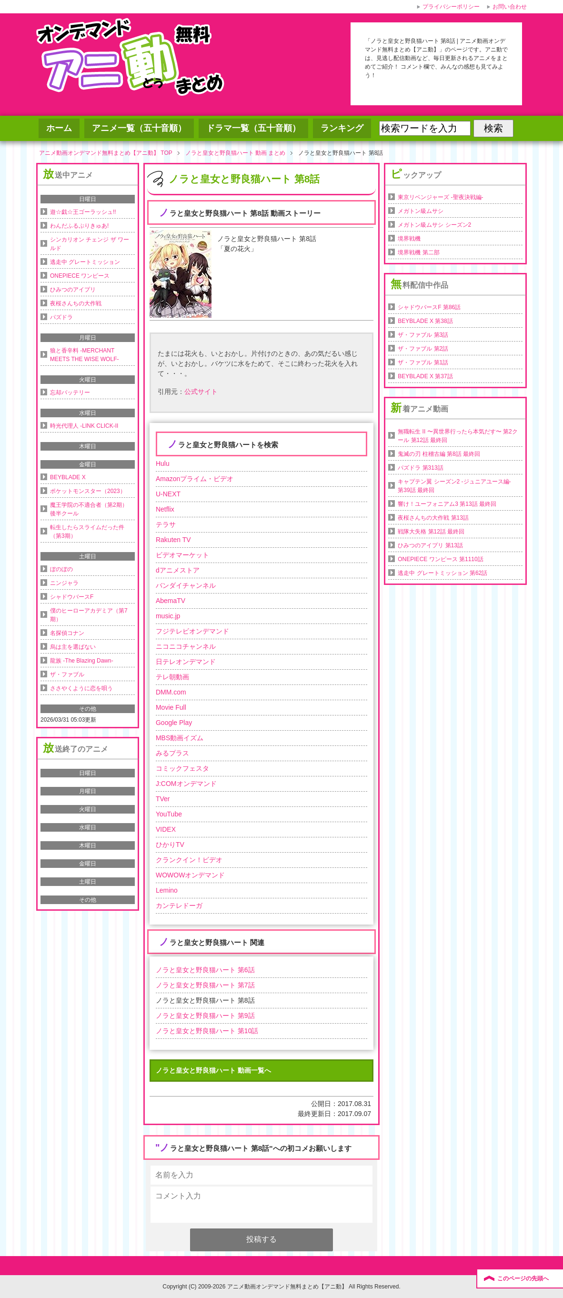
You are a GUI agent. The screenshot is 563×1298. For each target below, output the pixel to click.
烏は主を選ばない (73, 647)
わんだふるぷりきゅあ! (79, 225)
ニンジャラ (64, 583)
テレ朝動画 (172, 677)
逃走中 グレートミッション (85, 262)
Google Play (174, 722)
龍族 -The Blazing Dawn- (81, 660)
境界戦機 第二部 (418, 252)
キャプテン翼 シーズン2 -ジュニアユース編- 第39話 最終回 (454, 485)
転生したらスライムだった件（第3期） (87, 531)
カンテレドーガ (179, 905)
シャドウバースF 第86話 (429, 307)
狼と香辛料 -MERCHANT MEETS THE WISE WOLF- (84, 354)
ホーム (59, 128)
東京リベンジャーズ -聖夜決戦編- (440, 197)
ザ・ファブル (67, 674)
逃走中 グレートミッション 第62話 (442, 573)
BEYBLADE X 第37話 (425, 376)
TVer (163, 799)
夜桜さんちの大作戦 (75, 303)
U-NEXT (168, 494)
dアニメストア (178, 570)
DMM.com (171, 692)
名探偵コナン (67, 633)
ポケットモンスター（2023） (88, 491)
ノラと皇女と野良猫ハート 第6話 (205, 970)
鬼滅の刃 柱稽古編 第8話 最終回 (439, 454)
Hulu (163, 463)
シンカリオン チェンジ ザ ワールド (89, 244)
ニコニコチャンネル (186, 646)
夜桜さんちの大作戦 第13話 (433, 517)
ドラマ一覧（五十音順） (253, 128)
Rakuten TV (173, 539)
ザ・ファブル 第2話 (423, 348)
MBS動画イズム (179, 738)
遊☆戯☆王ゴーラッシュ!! (83, 212)
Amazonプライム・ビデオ (194, 479)
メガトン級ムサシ (420, 211)
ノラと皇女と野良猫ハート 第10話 (207, 1031)
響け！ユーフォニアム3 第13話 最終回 (447, 504)
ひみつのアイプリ (73, 289)
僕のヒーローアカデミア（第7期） (89, 615)
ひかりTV (170, 844)
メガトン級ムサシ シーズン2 (434, 224)
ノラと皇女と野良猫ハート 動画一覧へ (213, 1070)
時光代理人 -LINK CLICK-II (84, 426)
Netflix (165, 509)
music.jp (168, 616)
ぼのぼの (61, 569)
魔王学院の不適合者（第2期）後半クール (89, 509)
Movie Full (171, 707)
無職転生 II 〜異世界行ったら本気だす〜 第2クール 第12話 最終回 (457, 435)
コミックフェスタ (182, 768)
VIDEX (166, 829)
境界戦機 (409, 238)
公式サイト (201, 391)
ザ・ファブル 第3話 (423, 335)
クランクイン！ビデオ (189, 860)
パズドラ (61, 317)
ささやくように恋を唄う (81, 688)
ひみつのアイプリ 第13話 (430, 545)
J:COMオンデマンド (186, 783)
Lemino (167, 890)
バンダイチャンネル (186, 585)
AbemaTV (170, 600)
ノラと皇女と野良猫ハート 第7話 (205, 985)
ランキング (342, 128)
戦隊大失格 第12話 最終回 (431, 531)
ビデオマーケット (182, 555)
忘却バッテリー (70, 392)
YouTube (169, 814)
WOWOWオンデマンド (190, 875)
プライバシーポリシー (451, 6)
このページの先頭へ (523, 1278)
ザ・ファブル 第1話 (423, 362)
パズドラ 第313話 (420, 467)
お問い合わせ (510, 6)
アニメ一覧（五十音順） (139, 128)
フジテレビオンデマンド (192, 631)
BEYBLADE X (68, 477)
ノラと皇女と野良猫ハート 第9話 (205, 1015)
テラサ (166, 524)
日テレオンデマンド (186, 661)
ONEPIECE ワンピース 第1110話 (440, 559)
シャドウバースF (71, 597)
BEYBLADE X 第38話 (425, 321)
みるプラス (172, 753)
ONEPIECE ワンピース (80, 275)
